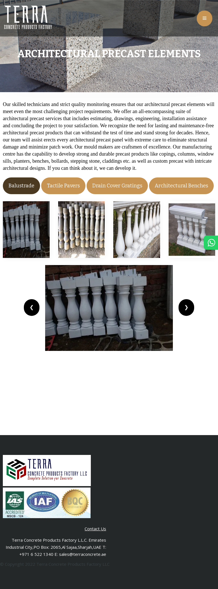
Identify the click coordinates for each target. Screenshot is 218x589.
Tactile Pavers (63, 186)
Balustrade (21, 186)
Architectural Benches (181, 186)
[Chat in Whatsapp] (211, 244)
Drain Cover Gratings (117, 186)
